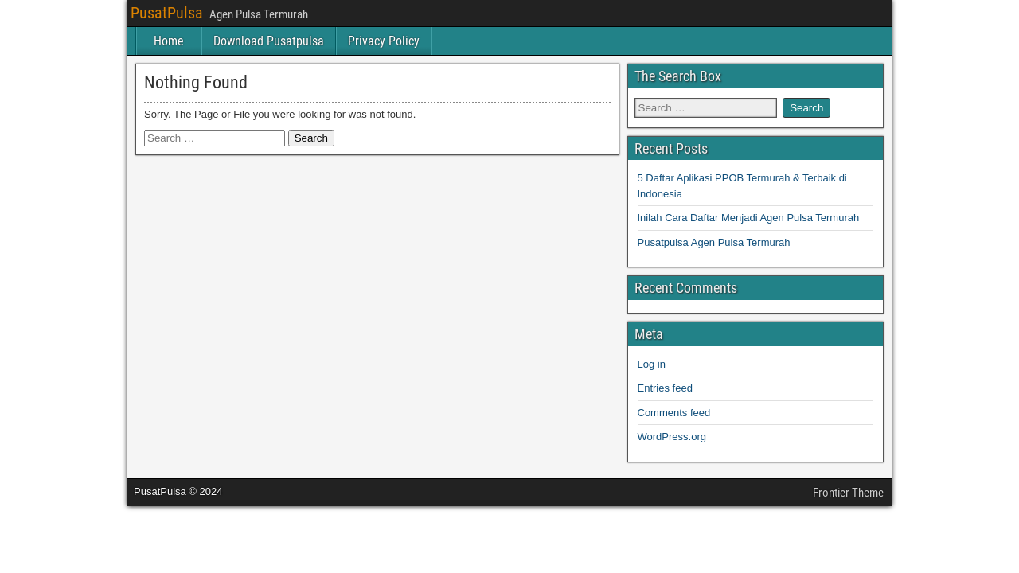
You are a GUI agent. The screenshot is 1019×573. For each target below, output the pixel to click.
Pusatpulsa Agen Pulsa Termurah (714, 242)
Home (169, 41)
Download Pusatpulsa (268, 41)
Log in (652, 364)
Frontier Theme (848, 492)
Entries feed (665, 388)
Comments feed (674, 413)
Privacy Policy (384, 41)
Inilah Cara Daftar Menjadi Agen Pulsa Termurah (749, 218)
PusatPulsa (167, 12)
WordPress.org (672, 436)
